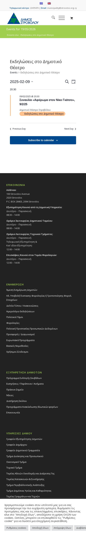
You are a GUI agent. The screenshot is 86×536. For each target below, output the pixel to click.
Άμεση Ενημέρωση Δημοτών (21, 289)
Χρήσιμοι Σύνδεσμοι (17, 351)
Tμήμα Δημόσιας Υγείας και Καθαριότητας (28, 490)
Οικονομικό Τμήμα (16, 461)
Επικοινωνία (13, 412)
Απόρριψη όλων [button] (62, 527)
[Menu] (60, 18)
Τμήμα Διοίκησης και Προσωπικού (24, 456)
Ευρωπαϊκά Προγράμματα (20, 340)
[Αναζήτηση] (51, 18)
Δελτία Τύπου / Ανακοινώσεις (22, 305)
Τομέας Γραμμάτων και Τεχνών (23, 496)
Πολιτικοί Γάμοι (14, 317)
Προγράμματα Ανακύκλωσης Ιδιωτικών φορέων (32, 406)
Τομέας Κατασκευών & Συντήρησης (25, 479)
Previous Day (18, 128)
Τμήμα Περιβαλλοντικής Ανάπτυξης (25, 485)
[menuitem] (51, 18)
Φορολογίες (12, 323)
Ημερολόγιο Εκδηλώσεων (20, 311)
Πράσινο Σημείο (15, 389)
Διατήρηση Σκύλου (16, 401)
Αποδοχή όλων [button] (40, 527)
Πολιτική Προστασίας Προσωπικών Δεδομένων (32, 328)
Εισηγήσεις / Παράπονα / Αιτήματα (25, 383)
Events (14, 72)
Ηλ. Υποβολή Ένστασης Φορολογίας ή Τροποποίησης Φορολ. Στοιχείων (39, 297)
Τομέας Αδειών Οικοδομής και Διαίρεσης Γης (30, 473)
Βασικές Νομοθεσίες (17, 345)
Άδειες (9, 395)
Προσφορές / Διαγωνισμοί (20, 334)
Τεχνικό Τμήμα (14, 467)
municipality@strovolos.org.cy (62, 8)
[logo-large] (35, 18)
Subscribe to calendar (41, 140)
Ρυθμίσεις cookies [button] (16, 527)
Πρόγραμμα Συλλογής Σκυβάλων (24, 378)
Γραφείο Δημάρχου (16, 444)
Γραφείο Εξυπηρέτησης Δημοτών (24, 439)
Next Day (70, 128)
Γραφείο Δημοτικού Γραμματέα (23, 450)
